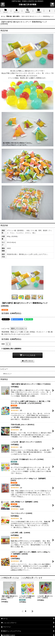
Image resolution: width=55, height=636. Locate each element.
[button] (3, 4)
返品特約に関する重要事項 (11, 348)
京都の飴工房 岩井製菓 (27, 4)
